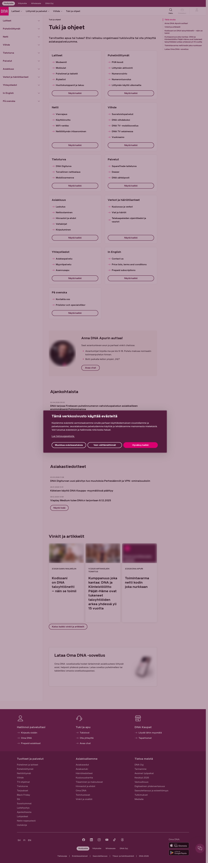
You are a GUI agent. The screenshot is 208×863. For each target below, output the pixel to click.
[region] (105, 431)
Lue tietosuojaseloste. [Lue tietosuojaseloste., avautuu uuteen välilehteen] (63, 436)
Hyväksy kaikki (140, 445)
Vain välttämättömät (105, 445)
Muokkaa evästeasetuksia (69, 445)
